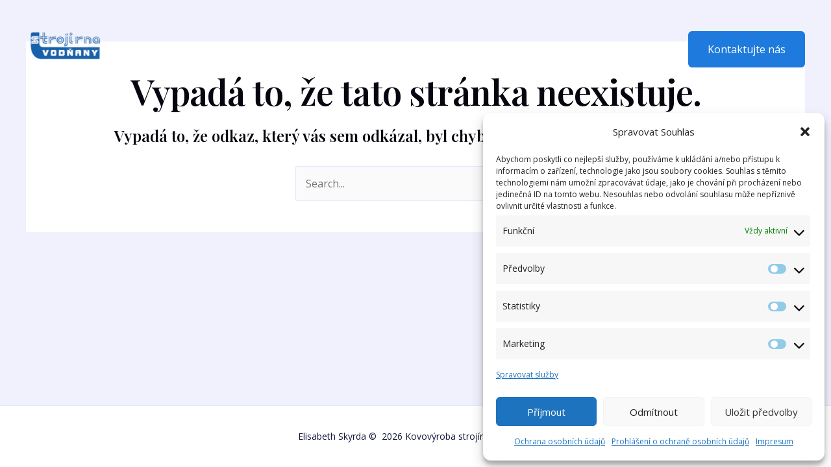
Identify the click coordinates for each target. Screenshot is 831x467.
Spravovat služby (527, 374)
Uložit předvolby (761, 411)
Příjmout (546, 411)
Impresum (774, 441)
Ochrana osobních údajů (559, 441)
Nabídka (257, 49)
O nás (202, 49)
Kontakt (394, 49)
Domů (152, 49)
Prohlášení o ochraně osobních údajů (680, 441)
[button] (805, 131)
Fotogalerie (326, 49)
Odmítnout (654, 411)
